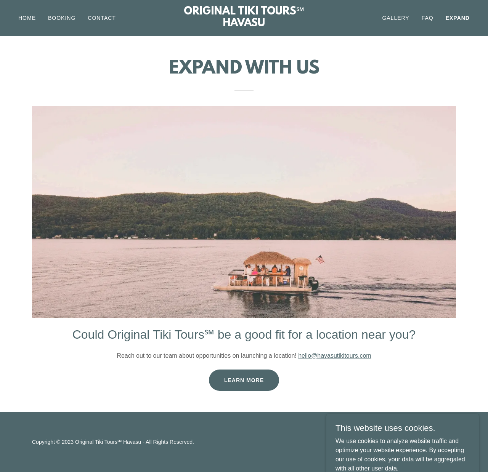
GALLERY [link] (395, 18)
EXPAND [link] (458, 18)
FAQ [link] (427, 18)
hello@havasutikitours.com (334, 355)
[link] (244, 24)
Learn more (244, 380)
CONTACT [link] (102, 18)
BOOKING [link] (61, 18)
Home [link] (27, 18)
